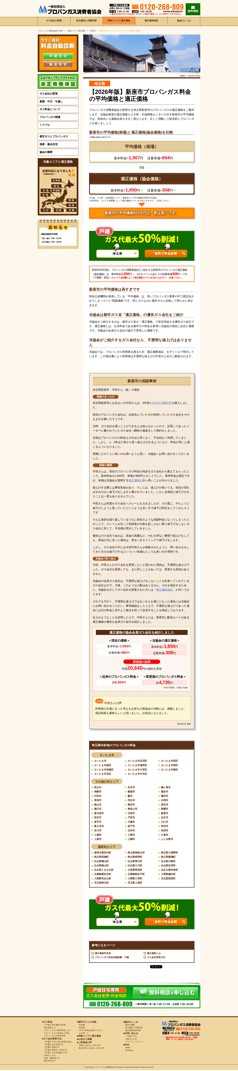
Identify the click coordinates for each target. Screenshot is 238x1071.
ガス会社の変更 (54, 21)
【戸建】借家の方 (50, 1048)
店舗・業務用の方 (50, 1059)
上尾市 (98, 839)
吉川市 (98, 831)
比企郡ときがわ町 (104, 870)
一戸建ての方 (131, 1037)
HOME (50, 31)
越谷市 (165, 791)
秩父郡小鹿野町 (170, 853)
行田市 (98, 796)
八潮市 (98, 835)
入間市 (131, 835)
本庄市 (131, 787)
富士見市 (99, 826)
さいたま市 (100, 760)
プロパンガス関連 (50, 117)
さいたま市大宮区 (138, 769)
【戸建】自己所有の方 (52, 1045)
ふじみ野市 (167, 839)
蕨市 (130, 796)
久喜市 (165, 835)
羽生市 (131, 800)
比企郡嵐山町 (102, 866)
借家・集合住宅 (49, 144)
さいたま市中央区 (138, 774)
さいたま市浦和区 (138, 765)
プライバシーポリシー (134, 1043)
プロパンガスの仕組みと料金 (55, 1034)
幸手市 (98, 822)
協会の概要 (46, 152)
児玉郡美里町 (169, 879)
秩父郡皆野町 (135, 857)
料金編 (81, 1026)
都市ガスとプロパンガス (54, 136)
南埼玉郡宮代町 (103, 853)
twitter (126, 1048)
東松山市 (133, 809)
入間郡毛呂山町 (103, 879)
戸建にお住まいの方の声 (88, 1046)
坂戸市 (131, 826)
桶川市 (98, 809)
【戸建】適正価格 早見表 (54, 1026)
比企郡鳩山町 (102, 861)
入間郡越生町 (169, 874)
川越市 (131, 822)
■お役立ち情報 (84, 1040)
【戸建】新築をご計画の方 (54, 1051)
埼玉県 (93, 31)
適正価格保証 (151, 21)
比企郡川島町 (169, 861)
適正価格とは (154, 954)
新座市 (165, 813)
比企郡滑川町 (135, 861)
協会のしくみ (184, 21)
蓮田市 (165, 796)
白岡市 (165, 800)
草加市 (98, 800)
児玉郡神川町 (102, 883)
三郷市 (131, 839)
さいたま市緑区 (103, 765)
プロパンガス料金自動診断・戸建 (112, 958)
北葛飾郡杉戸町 (137, 874)
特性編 (81, 1028)
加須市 (165, 831)
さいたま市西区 (170, 760)
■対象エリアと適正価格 (89, 1037)
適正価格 (134, 480)
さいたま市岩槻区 (104, 769)
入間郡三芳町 (135, 879)
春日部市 (99, 813)
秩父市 (98, 787)
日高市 (131, 813)
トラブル (45, 125)
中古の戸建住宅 (162, 403)
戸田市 (131, 818)
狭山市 (98, 804)
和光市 (165, 826)
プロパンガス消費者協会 (105, 1068)
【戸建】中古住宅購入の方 (54, 1053)
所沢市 (98, 818)
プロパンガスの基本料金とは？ (56, 1031)
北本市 (131, 831)
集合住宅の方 (49, 1062)
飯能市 (131, 791)
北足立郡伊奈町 (170, 870)
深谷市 (165, 804)
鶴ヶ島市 (166, 787)
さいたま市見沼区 (138, 760)
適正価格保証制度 (132, 1031)
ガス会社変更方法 (156, 958)
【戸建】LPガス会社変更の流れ (57, 1043)
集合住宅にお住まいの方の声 (90, 1049)
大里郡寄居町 (135, 870)
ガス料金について (50, 109)
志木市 (165, 818)
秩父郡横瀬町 (169, 857)
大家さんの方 (49, 1056)
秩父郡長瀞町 (102, 857)
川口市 (165, 822)
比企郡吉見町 (169, 866)
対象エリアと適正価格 (119, 21)
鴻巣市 (98, 791)
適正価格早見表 (103, 954)
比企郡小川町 (135, 866)
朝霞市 (165, 809)
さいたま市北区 (103, 774)
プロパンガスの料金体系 (53, 1037)
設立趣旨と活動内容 (86, 21)
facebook (128, 1051)
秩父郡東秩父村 (137, 853)
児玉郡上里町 (135, 883)
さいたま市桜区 (170, 765)
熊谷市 (131, 804)
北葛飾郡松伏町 (103, 874)
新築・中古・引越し (51, 101)
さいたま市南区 (170, 769)
